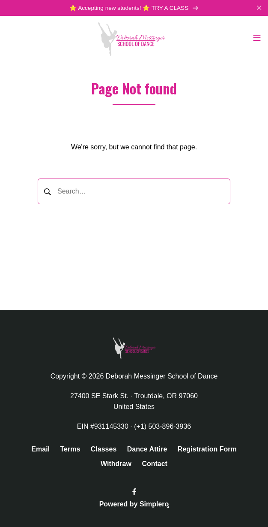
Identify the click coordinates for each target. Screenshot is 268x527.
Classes (104, 449)
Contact (154, 463)
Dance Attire (147, 449)
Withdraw (116, 463)
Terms (70, 449)
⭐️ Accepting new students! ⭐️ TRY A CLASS (134, 8)
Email (40, 449)
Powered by (134, 504)
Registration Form (207, 449)
